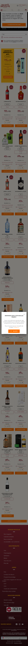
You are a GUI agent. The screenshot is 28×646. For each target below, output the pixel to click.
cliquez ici (16, 327)
